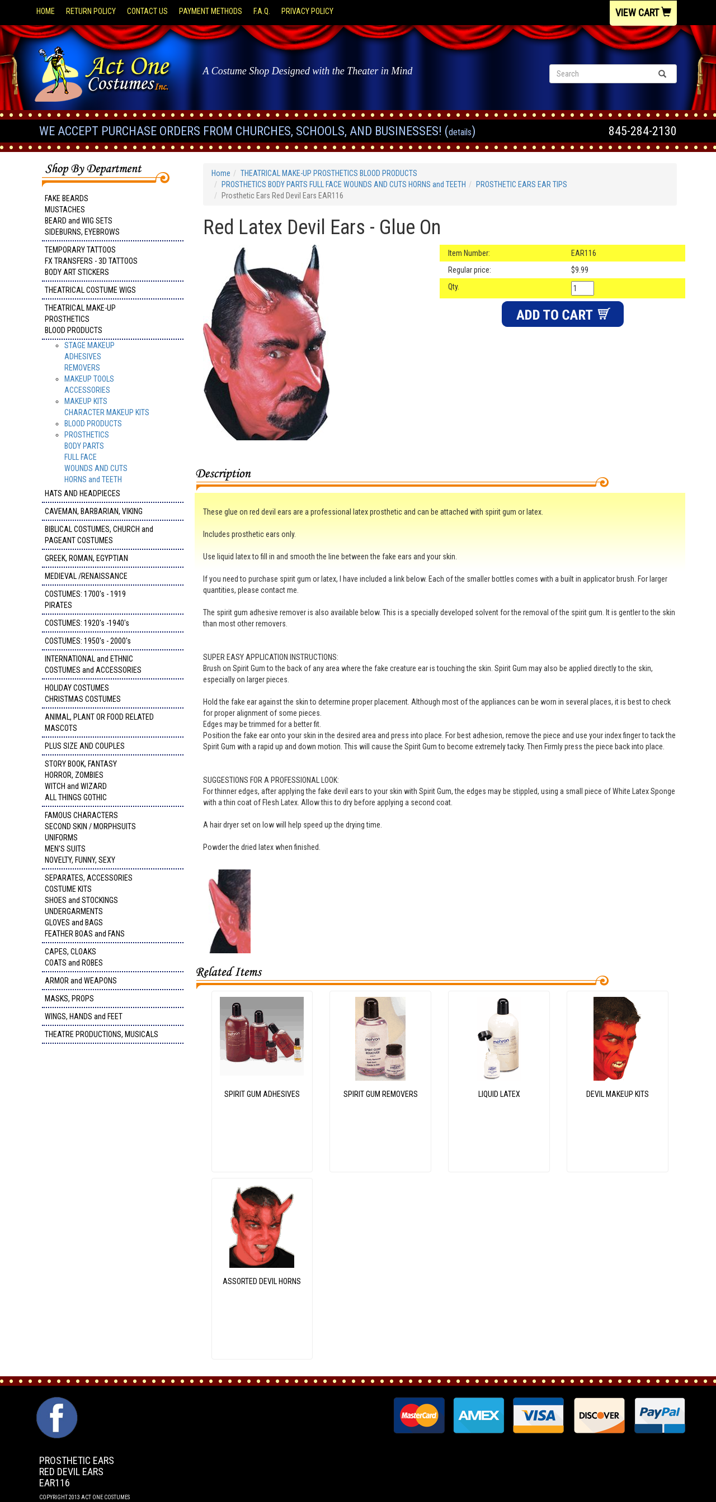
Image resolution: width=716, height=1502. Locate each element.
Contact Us (147, 11)
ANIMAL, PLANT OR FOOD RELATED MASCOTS (99, 722)
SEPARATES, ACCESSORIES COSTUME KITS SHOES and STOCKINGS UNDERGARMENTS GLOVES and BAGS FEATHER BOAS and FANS (89, 905)
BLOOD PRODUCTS (93, 423)
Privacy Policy (307, 11)
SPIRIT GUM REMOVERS (380, 1094)
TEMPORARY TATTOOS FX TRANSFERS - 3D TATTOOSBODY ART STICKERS (91, 261)
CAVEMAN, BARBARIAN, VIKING (94, 511)
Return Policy (91, 11)
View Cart (643, 12)
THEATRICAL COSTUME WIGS (90, 290)
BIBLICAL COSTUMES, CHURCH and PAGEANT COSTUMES (99, 535)
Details (460, 132)
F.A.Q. (261, 11)
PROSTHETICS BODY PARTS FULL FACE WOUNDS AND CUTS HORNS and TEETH (96, 457)
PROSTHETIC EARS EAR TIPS (521, 184)
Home (45, 11)
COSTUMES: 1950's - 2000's (88, 640)
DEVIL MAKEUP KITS (617, 1094)
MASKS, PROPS (69, 998)
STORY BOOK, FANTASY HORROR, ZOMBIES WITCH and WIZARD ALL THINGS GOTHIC (81, 780)
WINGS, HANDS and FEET (84, 1016)
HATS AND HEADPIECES (82, 493)
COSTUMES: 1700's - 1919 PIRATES (85, 600)
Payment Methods (210, 11)
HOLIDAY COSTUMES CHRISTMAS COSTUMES (83, 693)
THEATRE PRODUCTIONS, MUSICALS (101, 1034)
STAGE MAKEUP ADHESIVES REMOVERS (89, 356)
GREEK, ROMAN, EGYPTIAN (86, 558)
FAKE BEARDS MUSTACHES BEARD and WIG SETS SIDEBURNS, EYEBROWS (82, 215)
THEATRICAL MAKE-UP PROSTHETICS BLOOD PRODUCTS (80, 319)
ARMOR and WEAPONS (81, 980)
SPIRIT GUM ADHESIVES (262, 1094)
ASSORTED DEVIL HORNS (262, 1281)
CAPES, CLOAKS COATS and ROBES (74, 957)
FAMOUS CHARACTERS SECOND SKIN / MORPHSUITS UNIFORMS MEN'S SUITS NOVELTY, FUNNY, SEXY (90, 837)
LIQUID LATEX (499, 1094)
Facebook (55, 1402)
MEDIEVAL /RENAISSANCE (86, 576)
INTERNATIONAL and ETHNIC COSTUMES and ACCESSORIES (93, 664)
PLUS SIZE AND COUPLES (85, 746)
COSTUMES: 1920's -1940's (87, 623)
